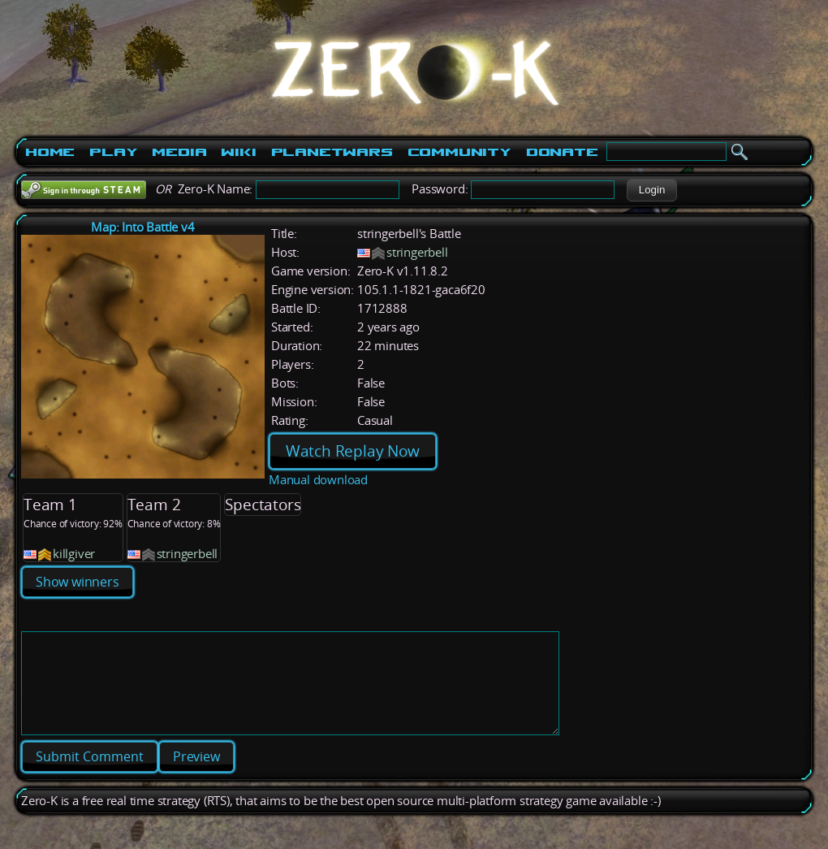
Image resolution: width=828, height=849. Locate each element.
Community (459, 152)
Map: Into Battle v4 (142, 227)
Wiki (238, 152)
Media (179, 152)
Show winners (77, 582)
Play (113, 152)
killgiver (74, 553)
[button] (651, 190)
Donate (562, 152)
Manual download (318, 479)
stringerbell (417, 252)
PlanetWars (332, 152)
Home (50, 152)
